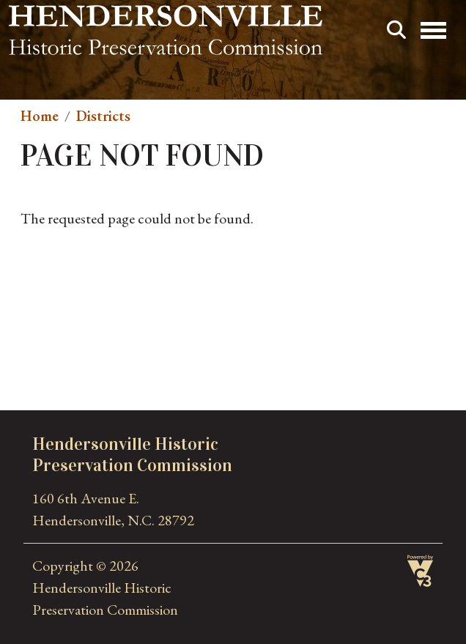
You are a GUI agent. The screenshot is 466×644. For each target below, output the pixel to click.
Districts (103, 115)
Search (396, 30)
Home (40, 115)
